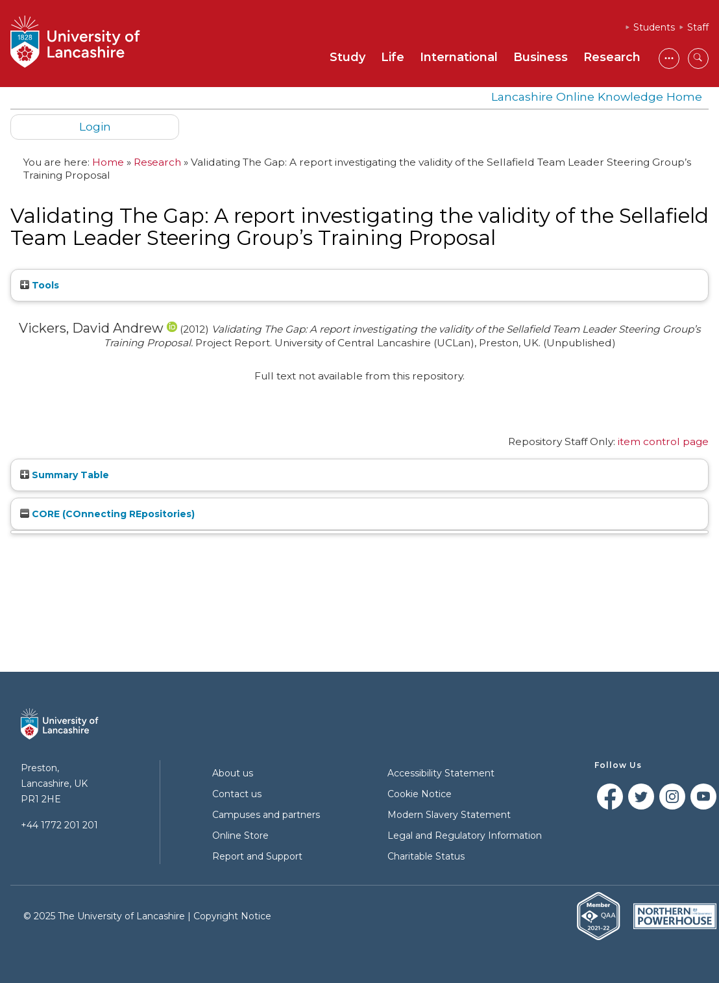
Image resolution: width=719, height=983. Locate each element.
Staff (698, 27)
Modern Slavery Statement (449, 815)
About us (232, 773)
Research (611, 57)
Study (347, 57)
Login (95, 126)
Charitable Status (426, 856)
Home (108, 162)
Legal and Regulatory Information (464, 835)
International (459, 57)
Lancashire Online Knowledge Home (596, 96)
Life (392, 57)
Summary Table (64, 475)
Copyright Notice (232, 916)
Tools (39, 285)
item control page (663, 441)
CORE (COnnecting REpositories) (107, 514)
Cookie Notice (419, 794)
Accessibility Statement (440, 773)
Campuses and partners (266, 815)
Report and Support (257, 856)
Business (540, 57)
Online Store (240, 835)
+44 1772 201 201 (59, 825)
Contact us (237, 794)
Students (654, 27)
